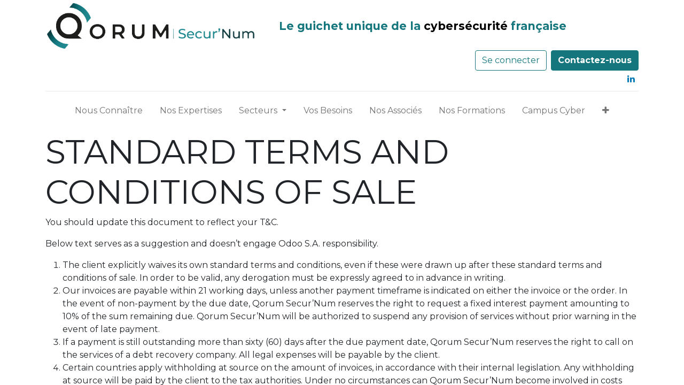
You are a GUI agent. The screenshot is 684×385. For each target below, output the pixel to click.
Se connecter (511, 60)
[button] (605, 113)
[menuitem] (109, 113)
